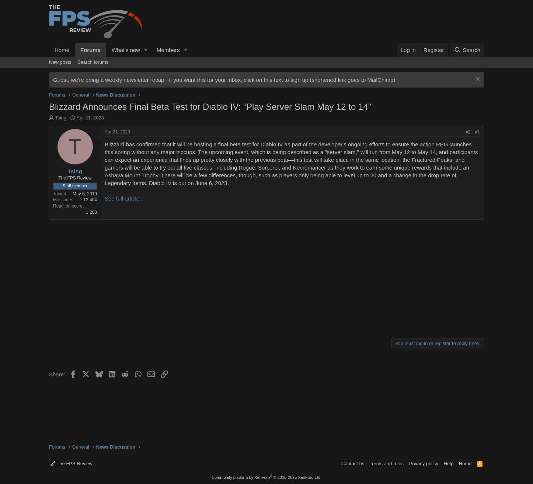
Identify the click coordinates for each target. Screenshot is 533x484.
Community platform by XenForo (266, 477)
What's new (126, 50)
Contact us (352, 463)
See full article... (124, 198)
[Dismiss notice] (477, 80)
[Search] (467, 50)
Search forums (93, 62)
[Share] (468, 132)
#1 (477, 132)
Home (62, 50)
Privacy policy (423, 463)
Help (449, 463)
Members (168, 50)
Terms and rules (387, 463)
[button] (146, 50)
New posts (60, 62)
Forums (90, 50)
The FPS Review (71, 463)
